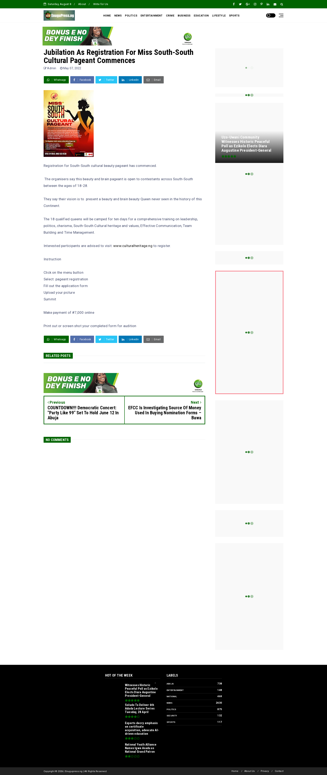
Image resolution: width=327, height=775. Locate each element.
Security (172, 716)
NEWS (118, 15)
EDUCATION (201, 15)
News (169, 703)
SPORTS (234, 15)
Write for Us (100, 4)
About (82, 4)
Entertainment (175, 690)
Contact (279, 771)
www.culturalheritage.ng (132, 246)
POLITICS (131, 15)
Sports (171, 722)
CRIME (170, 15)
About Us (249, 771)
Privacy (265, 771)
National (172, 696)
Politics (171, 709)
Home (235, 771)
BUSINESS (184, 15)
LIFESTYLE (219, 15)
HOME (107, 15)
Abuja (170, 684)
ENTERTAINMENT (152, 15)
